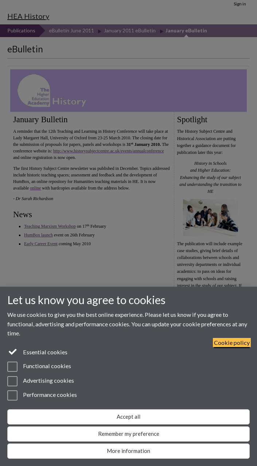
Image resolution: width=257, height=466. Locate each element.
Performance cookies (42, 395)
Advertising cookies (40, 381)
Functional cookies (39, 367)
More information (128, 450)
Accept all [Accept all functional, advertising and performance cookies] (128, 416)
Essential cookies (37, 351)
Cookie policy (232, 342)
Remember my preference (128, 433)
